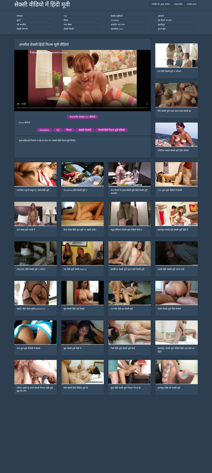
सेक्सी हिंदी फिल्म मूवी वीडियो (111, 130)
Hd (57, 130)
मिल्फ (69, 130)
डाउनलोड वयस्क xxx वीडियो (82, 117)
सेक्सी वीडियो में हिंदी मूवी (42, 4)
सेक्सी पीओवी (85, 130)
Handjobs (44, 130)
